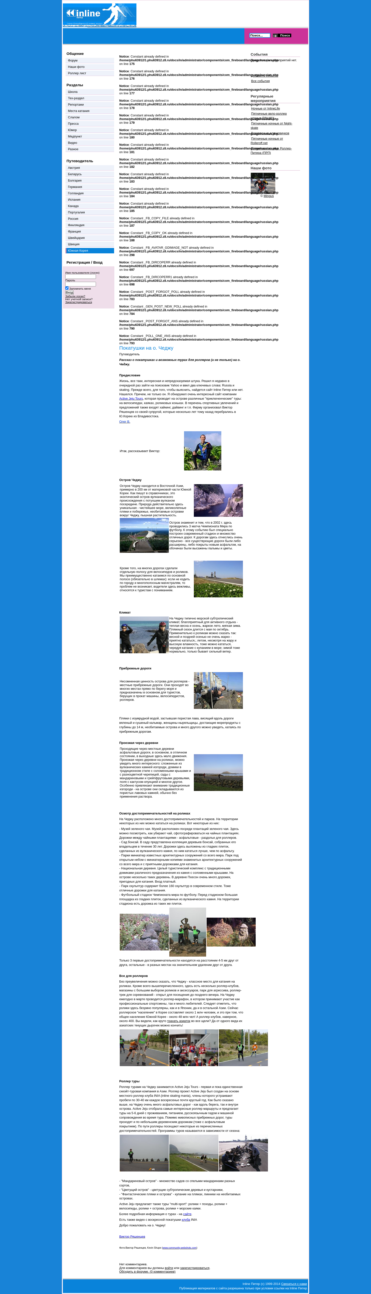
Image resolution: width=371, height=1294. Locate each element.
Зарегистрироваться (78, 302)
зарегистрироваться (194, 1268)
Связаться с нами (294, 1284)
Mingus (269, 196)
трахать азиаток (178, 1021)
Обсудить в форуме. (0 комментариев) (147, 1271)
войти (169, 1268)
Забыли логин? (75, 296)
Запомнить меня (80, 288)
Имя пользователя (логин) (82, 272)
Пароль (70, 280)
